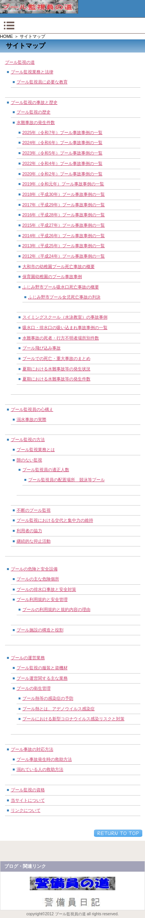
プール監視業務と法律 (32, 72)
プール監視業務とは (36, 449)
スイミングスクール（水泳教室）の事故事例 (64, 317)
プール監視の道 (20, 62)
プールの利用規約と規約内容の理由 (56, 609)
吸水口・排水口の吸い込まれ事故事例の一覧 (64, 327)
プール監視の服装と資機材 (42, 667)
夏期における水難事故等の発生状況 (56, 369)
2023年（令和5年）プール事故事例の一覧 (62, 153)
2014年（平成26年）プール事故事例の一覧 (63, 235)
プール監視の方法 (28, 439)
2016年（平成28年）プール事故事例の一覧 (63, 214)
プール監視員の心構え (32, 409)
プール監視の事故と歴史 (34, 102)
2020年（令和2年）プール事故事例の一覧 (62, 173)
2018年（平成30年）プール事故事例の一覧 (63, 194)
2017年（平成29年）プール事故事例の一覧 (63, 204)
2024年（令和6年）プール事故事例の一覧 (62, 142)
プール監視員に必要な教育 (42, 82)
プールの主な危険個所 (38, 579)
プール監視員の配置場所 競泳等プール (66, 479)
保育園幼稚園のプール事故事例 (52, 276)
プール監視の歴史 (34, 112)
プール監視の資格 (28, 789)
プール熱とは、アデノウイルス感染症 (58, 708)
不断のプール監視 (34, 510)
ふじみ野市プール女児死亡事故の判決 (64, 297)
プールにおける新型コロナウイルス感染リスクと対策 (73, 718)
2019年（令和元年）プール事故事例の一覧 (63, 184)
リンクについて (26, 810)
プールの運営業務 (28, 657)
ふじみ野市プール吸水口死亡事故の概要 (60, 287)
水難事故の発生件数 (36, 122)
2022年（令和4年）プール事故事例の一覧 (62, 163)
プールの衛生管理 (34, 688)
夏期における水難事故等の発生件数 (56, 379)
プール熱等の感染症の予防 (47, 698)
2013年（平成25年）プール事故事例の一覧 (63, 245)
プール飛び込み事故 (41, 348)
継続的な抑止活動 (34, 541)
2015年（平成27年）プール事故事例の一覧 (63, 225)
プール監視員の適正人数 (45, 469)
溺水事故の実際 (31, 419)
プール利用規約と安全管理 (42, 599)
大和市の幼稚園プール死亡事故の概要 (58, 266)
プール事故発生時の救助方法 (44, 759)
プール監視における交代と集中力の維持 (55, 520)
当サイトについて (28, 800)
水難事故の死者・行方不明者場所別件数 (60, 338)
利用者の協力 (29, 530)
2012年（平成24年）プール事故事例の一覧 (63, 256)
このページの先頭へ (118, 833)
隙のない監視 (29, 460)
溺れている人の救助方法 (40, 769)
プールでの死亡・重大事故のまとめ (56, 358)
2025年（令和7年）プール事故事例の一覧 (62, 132)
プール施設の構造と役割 (40, 630)
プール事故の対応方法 (32, 749)
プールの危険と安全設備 (34, 569)
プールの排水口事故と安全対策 (46, 589)
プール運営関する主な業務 (42, 678)
